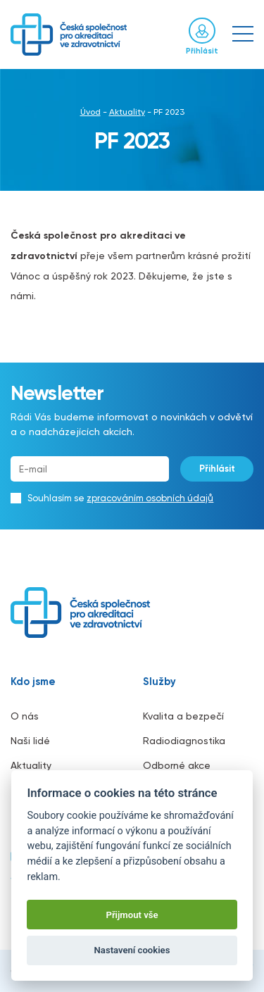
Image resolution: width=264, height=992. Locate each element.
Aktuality (127, 112)
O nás (25, 716)
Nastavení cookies (132, 950)
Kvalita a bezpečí (183, 716)
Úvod (90, 112)
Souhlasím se (120, 498)
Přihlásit (217, 468)
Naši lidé (30, 740)
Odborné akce (176, 765)
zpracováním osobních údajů (150, 498)
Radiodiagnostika (184, 740)
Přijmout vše (132, 915)
